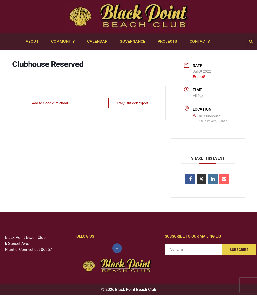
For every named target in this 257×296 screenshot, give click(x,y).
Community (64, 41)
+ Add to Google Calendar (52, 103)
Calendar (98, 41)
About (33, 41)
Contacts (201, 41)
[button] (251, 41)
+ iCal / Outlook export (128, 103)
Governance (134, 41)
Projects (169, 41)
